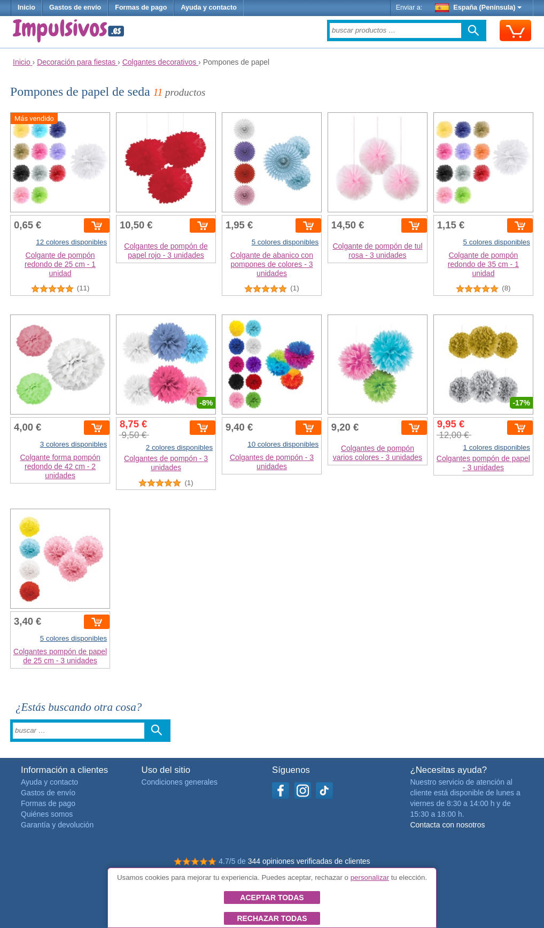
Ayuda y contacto (209, 7)
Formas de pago (141, 7)
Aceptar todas (272, 897)
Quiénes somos (47, 814)
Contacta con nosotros (447, 824)
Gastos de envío (75, 7)
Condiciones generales (179, 782)
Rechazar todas (272, 918)
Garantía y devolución (57, 824)
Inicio (26, 7)
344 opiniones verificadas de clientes (309, 861)
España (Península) (478, 7)
